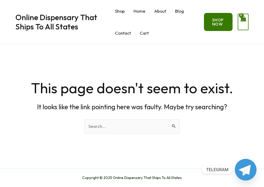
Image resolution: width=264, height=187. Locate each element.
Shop (120, 11)
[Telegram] (246, 170)
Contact (123, 33)
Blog (179, 11)
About (160, 11)
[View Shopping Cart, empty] (243, 22)
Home (139, 11)
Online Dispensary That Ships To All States (56, 22)
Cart (144, 33)
